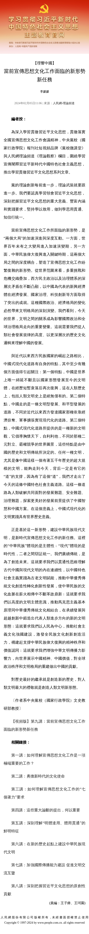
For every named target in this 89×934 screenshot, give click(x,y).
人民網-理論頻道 (64, 103)
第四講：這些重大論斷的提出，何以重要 (45, 810)
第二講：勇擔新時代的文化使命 (38, 776)
